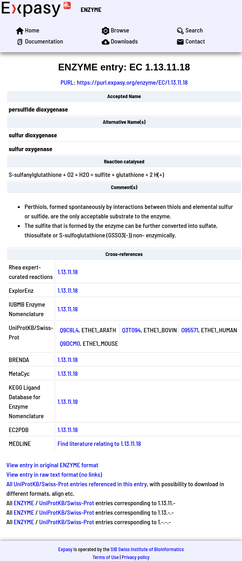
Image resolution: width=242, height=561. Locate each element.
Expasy (65, 549)
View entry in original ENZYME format (52, 464)
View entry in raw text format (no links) (54, 474)
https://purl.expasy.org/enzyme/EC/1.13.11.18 (132, 82)
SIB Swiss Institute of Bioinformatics (147, 549)
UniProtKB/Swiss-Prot (66, 502)
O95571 (189, 330)
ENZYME (91, 9)
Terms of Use (106, 557)
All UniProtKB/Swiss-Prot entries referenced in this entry (76, 483)
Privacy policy (135, 557)
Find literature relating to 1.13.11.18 (99, 443)
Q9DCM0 (70, 343)
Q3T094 (131, 330)
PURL (67, 82)
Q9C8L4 (69, 330)
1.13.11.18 (67, 271)
